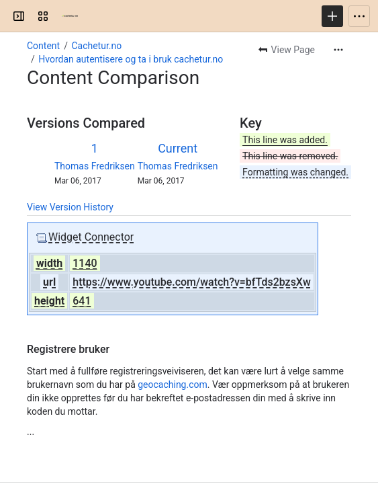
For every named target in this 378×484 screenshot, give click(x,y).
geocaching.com (172, 384)
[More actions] (338, 50)
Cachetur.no (96, 45)
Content (43, 45)
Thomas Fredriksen (94, 166)
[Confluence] (70, 16)
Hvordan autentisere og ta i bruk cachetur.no (130, 59)
